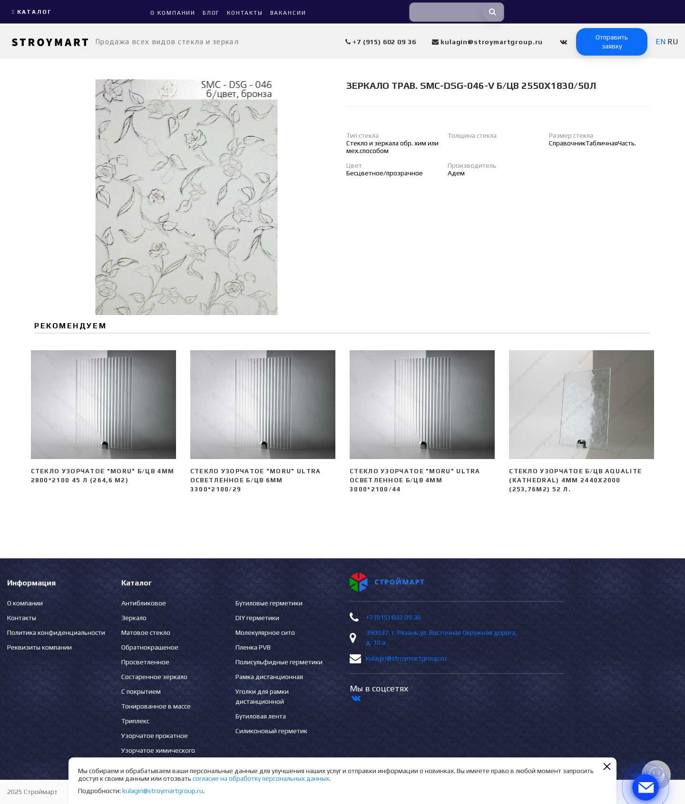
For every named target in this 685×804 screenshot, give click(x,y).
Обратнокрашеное (149, 647)
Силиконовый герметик (271, 731)
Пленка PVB (253, 647)
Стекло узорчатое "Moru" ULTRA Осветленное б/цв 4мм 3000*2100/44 (415, 480)
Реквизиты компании (39, 647)
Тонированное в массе (156, 706)
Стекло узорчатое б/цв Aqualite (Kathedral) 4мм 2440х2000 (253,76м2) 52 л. (575, 480)
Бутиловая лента (260, 716)
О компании (25, 603)
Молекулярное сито (265, 632)
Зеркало (134, 618)
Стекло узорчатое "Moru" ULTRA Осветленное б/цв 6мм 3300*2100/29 (255, 480)
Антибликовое (143, 603)
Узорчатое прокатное (154, 735)
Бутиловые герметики (269, 603)
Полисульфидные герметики (279, 662)
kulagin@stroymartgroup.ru (406, 658)
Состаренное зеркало (154, 676)
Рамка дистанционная (269, 676)
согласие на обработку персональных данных (261, 778)
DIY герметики (257, 618)
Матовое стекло (145, 632)
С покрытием (141, 691)
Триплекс (135, 721)
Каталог (30, 12)
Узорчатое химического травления (158, 755)
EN (660, 41)
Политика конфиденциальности (56, 632)
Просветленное (145, 662)
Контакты (21, 618)
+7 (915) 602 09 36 (393, 617)
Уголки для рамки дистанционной (262, 696)
